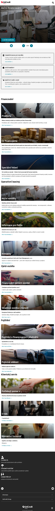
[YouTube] (52, 488)
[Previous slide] (23, 45)
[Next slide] (31, 45)
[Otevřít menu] (52, 508)
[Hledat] (53, 3)
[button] (8, 40)
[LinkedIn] (2, 488)
